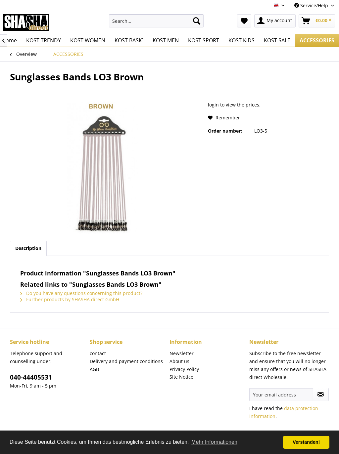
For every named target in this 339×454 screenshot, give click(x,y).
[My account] (275, 20)
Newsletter (182, 353)
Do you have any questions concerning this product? (81, 293)
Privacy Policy (184, 369)
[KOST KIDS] (241, 40)
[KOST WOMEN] (88, 40)
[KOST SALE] (277, 40)
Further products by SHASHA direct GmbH (69, 299)
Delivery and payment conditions (126, 361)
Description (28, 248)
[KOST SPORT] (203, 40)
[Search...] (156, 20)
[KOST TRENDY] (44, 40)
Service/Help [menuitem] (311, 5)
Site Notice (181, 377)
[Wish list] (244, 20)
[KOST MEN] (165, 40)
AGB (94, 369)
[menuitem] (156, 20)
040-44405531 (31, 377)
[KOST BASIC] (129, 40)
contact (98, 353)
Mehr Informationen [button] (214, 442)
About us (179, 361)
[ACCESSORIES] (317, 40)
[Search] (197, 20)
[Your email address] (281, 394)
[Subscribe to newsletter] (321, 394)
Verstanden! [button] (306, 442)
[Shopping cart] (317, 20)
